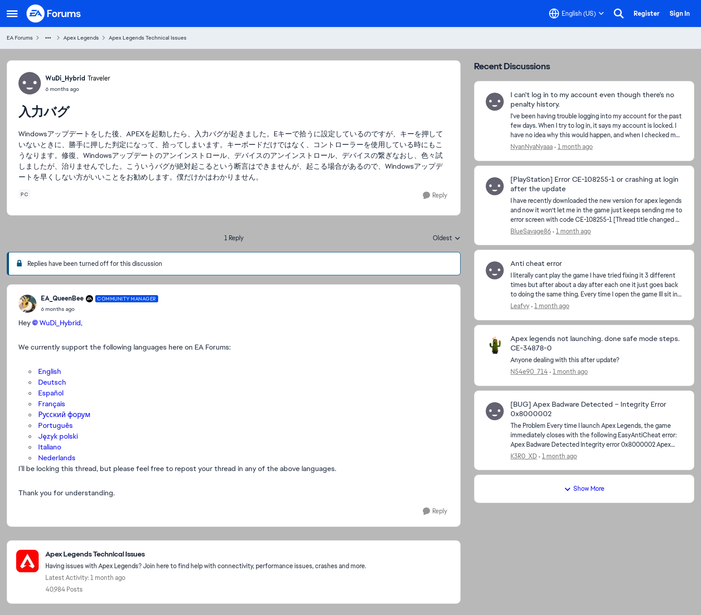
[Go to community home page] (54, 13)
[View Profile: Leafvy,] (495, 270)
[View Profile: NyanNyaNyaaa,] (495, 102)
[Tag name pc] (24, 194)
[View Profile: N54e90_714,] (495, 346)
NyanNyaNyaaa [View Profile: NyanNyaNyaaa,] (531, 147)
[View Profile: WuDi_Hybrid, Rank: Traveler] (29, 83)
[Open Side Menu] (12, 13)
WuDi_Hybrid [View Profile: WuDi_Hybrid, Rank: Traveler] (65, 78)
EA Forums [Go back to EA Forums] (20, 37)
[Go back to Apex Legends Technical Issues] (205, 554)
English (49, 371)
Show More (584, 489)
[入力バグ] (99, 309)
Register (647, 13)
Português (55, 425)
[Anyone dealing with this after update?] (596, 360)
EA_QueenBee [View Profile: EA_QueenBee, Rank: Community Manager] (62, 298)
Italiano (48, 447)
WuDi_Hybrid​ (60, 323)
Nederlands (56, 457)
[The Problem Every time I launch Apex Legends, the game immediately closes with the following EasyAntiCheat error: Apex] (596, 435)
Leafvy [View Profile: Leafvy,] (519, 306)
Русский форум (64, 414)
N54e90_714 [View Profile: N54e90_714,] (529, 372)
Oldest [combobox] (447, 238)
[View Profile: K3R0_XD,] (495, 411)
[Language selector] (576, 13)
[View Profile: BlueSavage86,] (495, 186)
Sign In (680, 13)
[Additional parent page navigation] (48, 37)
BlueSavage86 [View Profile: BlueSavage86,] (530, 231)
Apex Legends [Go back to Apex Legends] (81, 37)
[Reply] (435, 195)
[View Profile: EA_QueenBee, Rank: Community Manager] (27, 304)
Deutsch (52, 382)
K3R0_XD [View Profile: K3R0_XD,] (523, 456)
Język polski (58, 436)
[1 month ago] (574, 147)
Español (50, 393)
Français (51, 404)
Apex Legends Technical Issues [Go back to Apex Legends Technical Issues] (147, 37)
